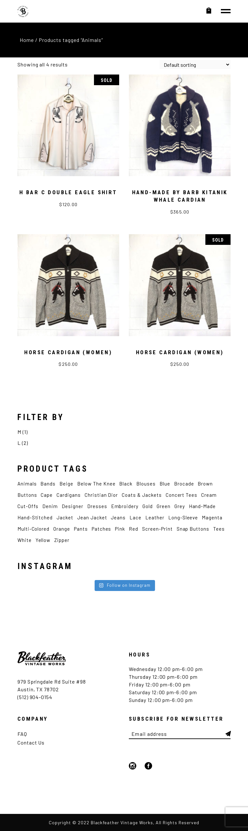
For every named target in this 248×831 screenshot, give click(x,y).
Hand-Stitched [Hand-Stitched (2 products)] (35, 517)
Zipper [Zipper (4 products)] (61, 540)
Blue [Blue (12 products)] (165, 483)
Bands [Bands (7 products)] (48, 483)
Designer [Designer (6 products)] (72, 506)
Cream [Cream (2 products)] (209, 495)
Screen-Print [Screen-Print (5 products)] (157, 529)
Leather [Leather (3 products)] (154, 517)
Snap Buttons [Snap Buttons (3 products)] (193, 529)
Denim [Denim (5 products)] (50, 506)
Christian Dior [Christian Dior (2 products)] (101, 495)
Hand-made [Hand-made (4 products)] (202, 506)
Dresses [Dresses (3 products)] (97, 506)
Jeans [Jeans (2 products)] (118, 517)
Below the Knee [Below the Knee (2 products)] (96, 483)
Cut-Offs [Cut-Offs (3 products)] (28, 506)
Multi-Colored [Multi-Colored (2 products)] (33, 529)
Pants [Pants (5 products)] (81, 529)
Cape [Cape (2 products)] (47, 495)
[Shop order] (195, 64)
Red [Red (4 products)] (133, 529)
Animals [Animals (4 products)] (27, 483)
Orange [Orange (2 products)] (61, 529)
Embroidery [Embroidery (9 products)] (125, 506)
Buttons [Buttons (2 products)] (27, 495)
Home (27, 40)
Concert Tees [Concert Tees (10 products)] (182, 495)
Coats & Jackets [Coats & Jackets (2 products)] (141, 495)
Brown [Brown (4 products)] (205, 483)
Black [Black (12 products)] (125, 483)
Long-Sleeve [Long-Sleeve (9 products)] (183, 517)
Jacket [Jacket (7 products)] (65, 517)
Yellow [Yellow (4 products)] (43, 540)
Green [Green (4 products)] (163, 506)
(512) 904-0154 (34, 697)
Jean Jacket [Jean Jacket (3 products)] (92, 517)
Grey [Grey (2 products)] (179, 506)
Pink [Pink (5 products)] (120, 529)
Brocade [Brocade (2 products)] (184, 483)
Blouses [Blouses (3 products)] (146, 483)
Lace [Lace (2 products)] (135, 517)
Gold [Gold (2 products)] (147, 506)
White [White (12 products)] (24, 540)
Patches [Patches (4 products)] (101, 529)
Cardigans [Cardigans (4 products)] (69, 495)
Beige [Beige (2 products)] (66, 483)
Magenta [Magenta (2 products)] (212, 517)
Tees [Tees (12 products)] (219, 529)
